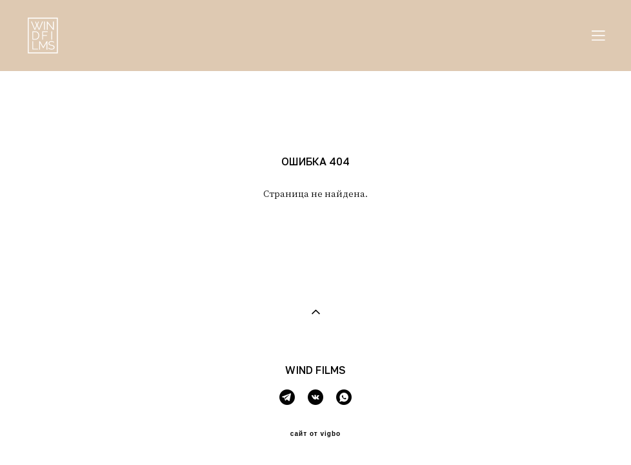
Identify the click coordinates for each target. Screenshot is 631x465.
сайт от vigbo (315, 434)
